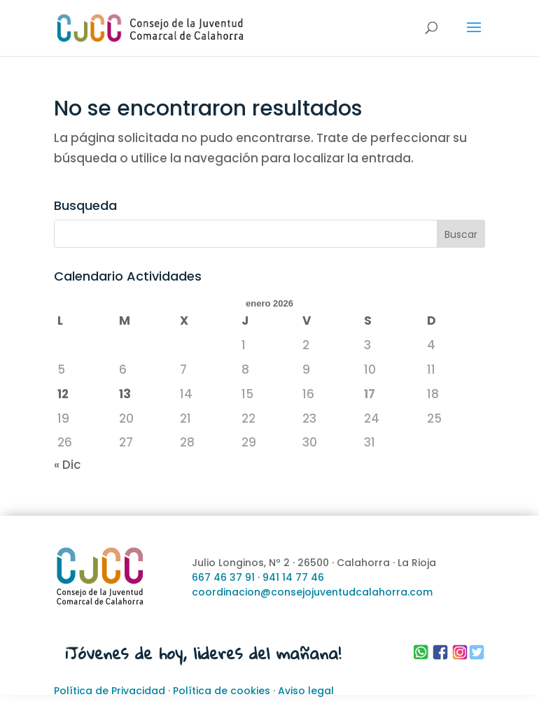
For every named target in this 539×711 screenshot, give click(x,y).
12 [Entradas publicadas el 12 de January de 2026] (63, 394)
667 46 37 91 (223, 577)
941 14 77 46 (293, 577)
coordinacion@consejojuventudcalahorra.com (312, 592)
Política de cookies (221, 691)
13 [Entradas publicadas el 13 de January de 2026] (125, 394)
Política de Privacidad (109, 691)
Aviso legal (306, 691)
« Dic (67, 464)
